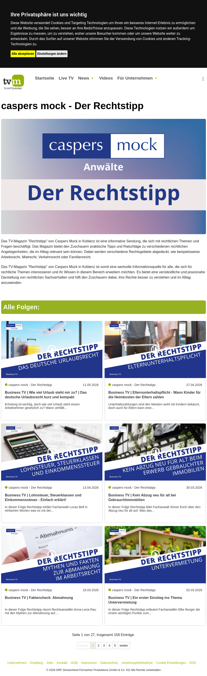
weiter (124, 645)
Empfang (36, 663)
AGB (74, 663)
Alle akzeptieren (23, 53)
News (83, 78)
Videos (106, 78)
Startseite (44, 78)
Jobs (49, 663)
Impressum (89, 663)
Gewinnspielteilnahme (137, 663)
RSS (193, 663)
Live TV (66, 78)
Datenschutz (109, 663)
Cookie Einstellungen (171, 663)
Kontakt (62, 663)
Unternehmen (16, 663)
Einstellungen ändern (52, 53)
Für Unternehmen (135, 78)
